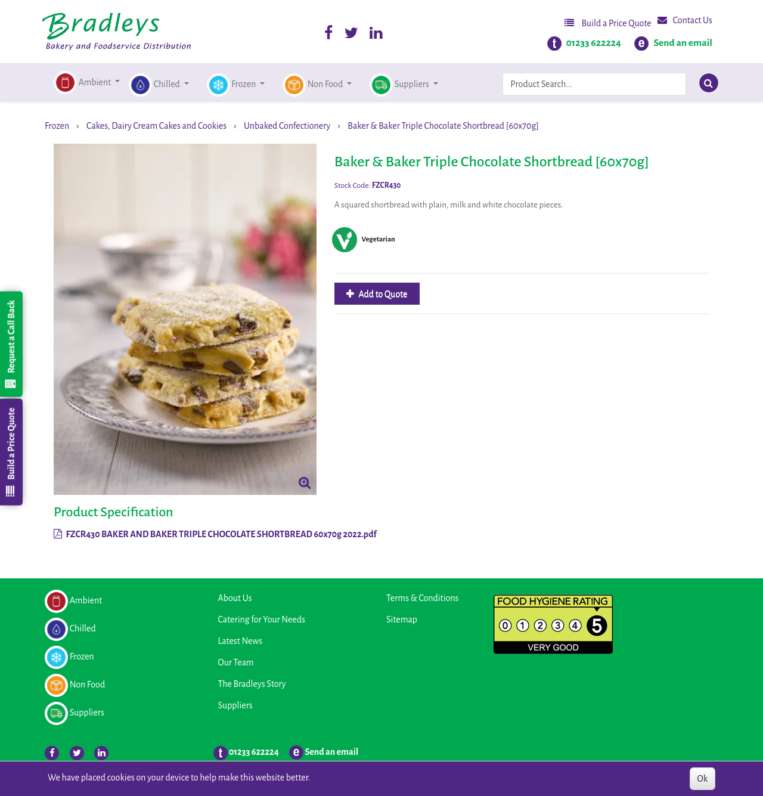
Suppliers (235, 705)
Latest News (240, 641)
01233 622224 (593, 43)
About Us (235, 598)
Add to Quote (382, 294)
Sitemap (401, 619)
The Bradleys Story (252, 684)
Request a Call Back (10, 344)
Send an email (682, 43)
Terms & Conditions (422, 598)
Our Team (236, 662)
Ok (702, 778)
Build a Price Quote (608, 23)
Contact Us (684, 20)
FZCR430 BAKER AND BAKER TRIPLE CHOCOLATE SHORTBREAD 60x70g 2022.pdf (215, 534)
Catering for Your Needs (261, 619)
